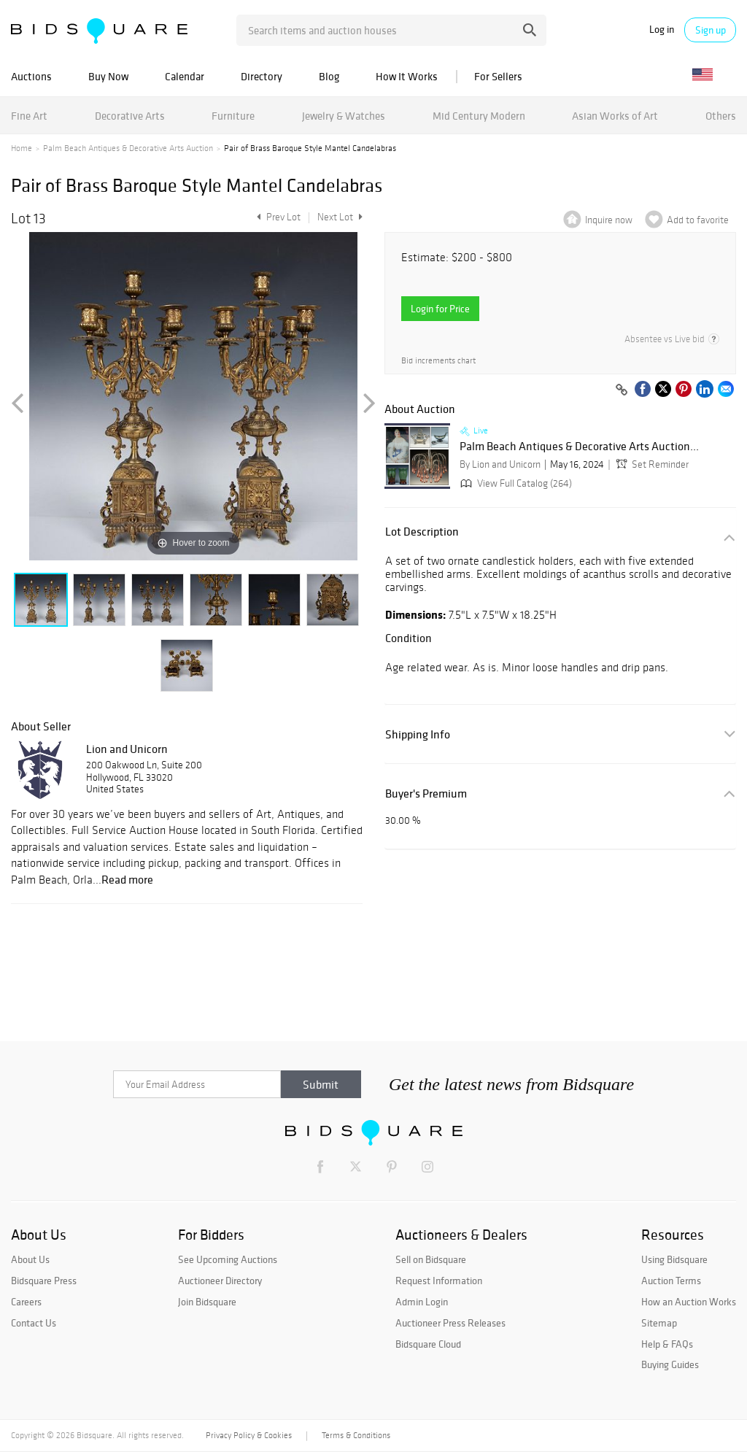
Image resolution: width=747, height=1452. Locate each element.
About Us (30, 1259)
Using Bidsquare (674, 1259)
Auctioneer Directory (220, 1280)
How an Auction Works (688, 1301)
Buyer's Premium (426, 793)
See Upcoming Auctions (227, 1259)
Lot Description (422, 531)
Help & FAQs (667, 1344)
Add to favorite (698, 220)
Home (21, 148)
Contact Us (33, 1322)
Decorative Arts (130, 116)
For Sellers (498, 76)
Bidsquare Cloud (428, 1344)
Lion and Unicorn (127, 748)
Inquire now (608, 220)
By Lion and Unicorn (500, 464)
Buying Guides (670, 1364)
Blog (329, 76)
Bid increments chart (438, 361)
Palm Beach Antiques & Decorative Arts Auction (128, 148)
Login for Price (440, 308)
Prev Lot (277, 217)
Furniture (233, 116)
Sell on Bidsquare (430, 1259)
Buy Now (108, 76)
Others (720, 116)
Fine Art (29, 116)
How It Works (407, 76)
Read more (127, 879)
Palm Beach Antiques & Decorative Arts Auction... (579, 446)
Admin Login (421, 1301)
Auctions (31, 76)
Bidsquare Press (44, 1280)
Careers (26, 1301)
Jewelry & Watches (343, 116)
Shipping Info (417, 734)
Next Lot (340, 217)
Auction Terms (671, 1280)
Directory (261, 76)
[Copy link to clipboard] (621, 390)
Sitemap (659, 1322)
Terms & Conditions (356, 1435)
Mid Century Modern (479, 116)
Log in (661, 29)
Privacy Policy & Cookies (249, 1435)
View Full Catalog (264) (514, 483)
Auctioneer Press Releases (450, 1322)
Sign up (710, 29)
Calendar (184, 76)
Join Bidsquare (207, 1301)
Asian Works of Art (615, 116)
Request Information (438, 1280)
